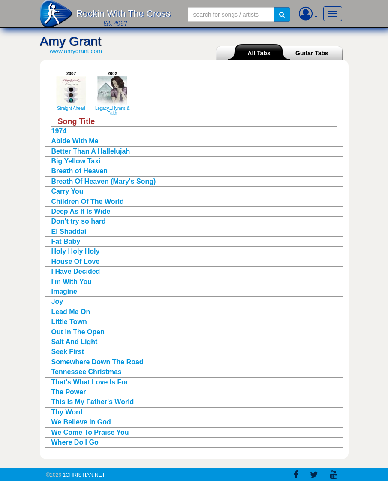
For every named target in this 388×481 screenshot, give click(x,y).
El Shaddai (69, 231)
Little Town (69, 321)
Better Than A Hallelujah (90, 151)
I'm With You (71, 281)
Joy (57, 301)
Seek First (67, 351)
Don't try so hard (78, 221)
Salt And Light (74, 341)
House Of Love (75, 261)
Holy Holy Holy (75, 251)
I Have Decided (75, 271)
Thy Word (67, 412)
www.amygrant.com (76, 51)
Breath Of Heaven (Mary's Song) (103, 181)
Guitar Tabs (311, 53)
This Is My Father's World (92, 401)
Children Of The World (87, 201)
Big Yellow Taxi (76, 161)
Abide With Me (75, 141)
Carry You (67, 191)
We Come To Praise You (90, 432)
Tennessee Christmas (86, 371)
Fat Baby (66, 241)
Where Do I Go (75, 442)
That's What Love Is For (90, 382)
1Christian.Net (84, 475)
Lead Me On (70, 311)
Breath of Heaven (79, 171)
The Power (68, 392)
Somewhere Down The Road (97, 362)
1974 (59, 131)
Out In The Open (78, 332)
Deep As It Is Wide (81, 211)
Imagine (64, 291)
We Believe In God (81, 422)
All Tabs (258, 53)
